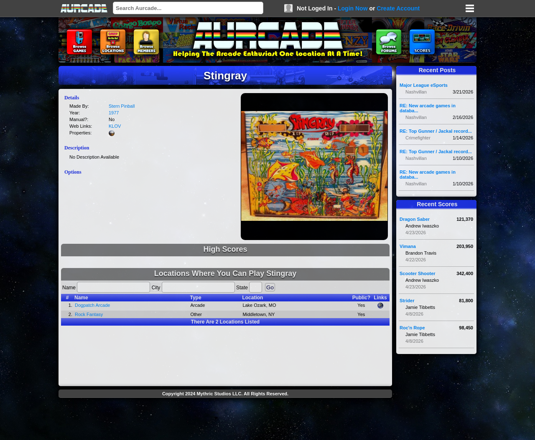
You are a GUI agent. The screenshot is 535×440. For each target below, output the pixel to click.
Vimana (408, 246)
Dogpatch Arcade (92, 305)
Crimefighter (418, 137)
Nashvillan (416, 91)
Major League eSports (424, 85)
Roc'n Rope (412, 327)
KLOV (115, 126)
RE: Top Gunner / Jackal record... (436, 131)
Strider (407, 300)
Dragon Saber (415, 219)
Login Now (353, 8)
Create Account (398, 8)
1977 (114, 112)
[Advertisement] (225, 420)
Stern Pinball (122, 106)
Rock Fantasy (89, 314)
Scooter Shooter (418, 273)
